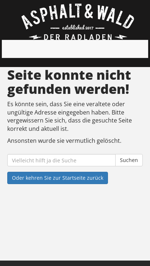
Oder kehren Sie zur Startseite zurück (57, 177)
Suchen (129, 160)
